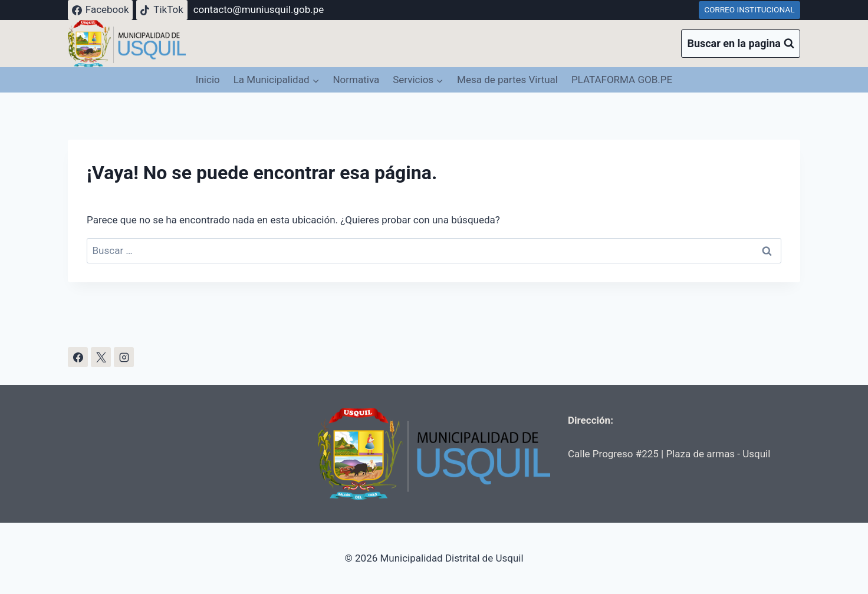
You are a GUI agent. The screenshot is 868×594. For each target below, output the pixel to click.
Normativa (356, 79)
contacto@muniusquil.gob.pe (258, 9)
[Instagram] (124, 357)
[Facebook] (78, 357)
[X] (101, 357)
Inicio (208, 79)
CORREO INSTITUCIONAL (749, 9)
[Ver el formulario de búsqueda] (740, 43)
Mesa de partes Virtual (507, 79)
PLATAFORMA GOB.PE (621, 79)
